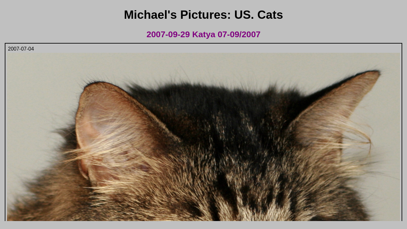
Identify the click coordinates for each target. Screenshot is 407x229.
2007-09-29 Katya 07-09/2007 (204, 34)
